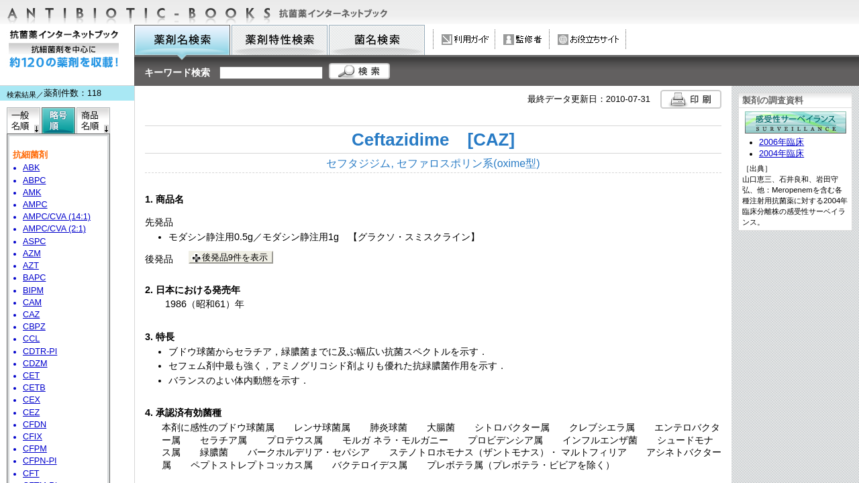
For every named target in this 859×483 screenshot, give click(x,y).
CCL (31, 338)
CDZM (35, 363)
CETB (34, 387)
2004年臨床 (781, 153)
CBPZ (34, 326)
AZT (31, 265)
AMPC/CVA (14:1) (57, 216)
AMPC (35, 204)
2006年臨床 (781, 142)
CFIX (32, 436)
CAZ (31, 314)
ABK (31, 167)
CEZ (31, 412)
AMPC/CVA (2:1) (54, 228)
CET (31, 375)
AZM (32, 253)
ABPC (34, 180)
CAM (32, 302)
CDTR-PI (40, 351)
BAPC (34, 277)
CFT (31, 473)
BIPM (33, 290)
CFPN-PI (40, 461)
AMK (32, 192)
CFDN (34, 424)
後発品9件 (235, 257)
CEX (31, 400)
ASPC (34, 241)
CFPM (35, 448)
